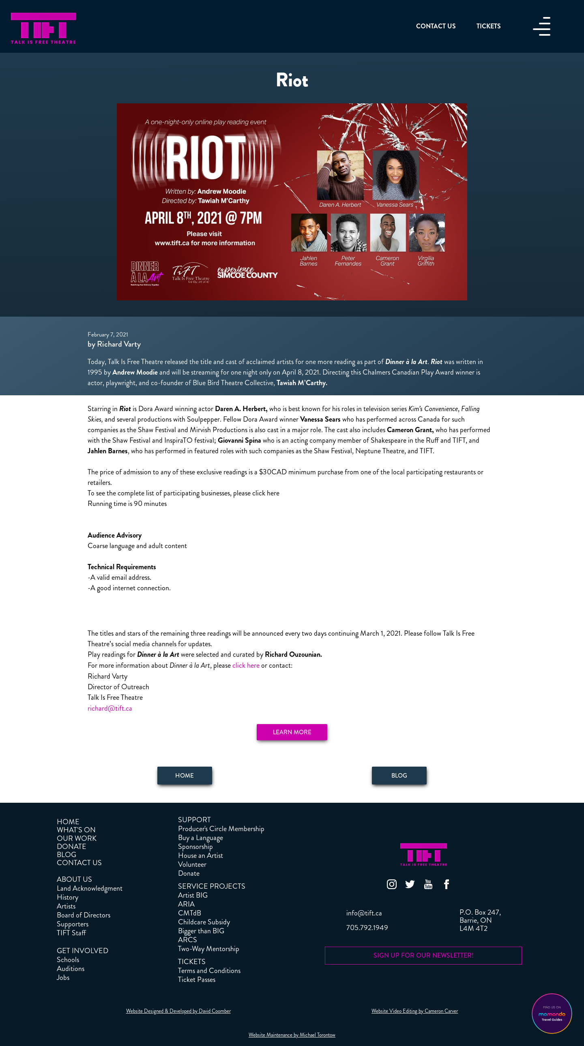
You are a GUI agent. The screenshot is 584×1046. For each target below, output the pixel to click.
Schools (68, 959)
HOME (68, 822)
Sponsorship (195, 846)
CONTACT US (79, 862)
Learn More (292, 732)
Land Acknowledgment (89, 888)
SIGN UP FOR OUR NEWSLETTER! (424, 955)
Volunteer (192, 864)
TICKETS (192, 961)
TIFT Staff (71, 933)
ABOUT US (74, 879)
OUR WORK (77, 838)
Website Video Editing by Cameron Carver (414, 1011)
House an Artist (200, 855)
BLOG (66, 854)
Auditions (70, 968)
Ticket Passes (196, 979)
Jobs (63, 977)
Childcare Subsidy (204, 922)
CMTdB (189, 913)
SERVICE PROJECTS (211, 886)
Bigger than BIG (201, 931)
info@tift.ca (364, 913)
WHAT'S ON (76, 830)
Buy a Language (200, 837)
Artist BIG (193, 895)
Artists (66, 906)
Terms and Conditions (209, 970)
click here (246, 665)
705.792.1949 (367, 927)
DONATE (71, 846)
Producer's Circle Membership (221, 828)
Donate (189, 873)
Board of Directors (83, 915)
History (67, 897)
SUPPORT (194, 820)
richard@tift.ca (110, 708)
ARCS (187, 940)
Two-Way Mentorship (208, 948)
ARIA (186, 904)
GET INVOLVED (82, 950)
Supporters (72, 924)
